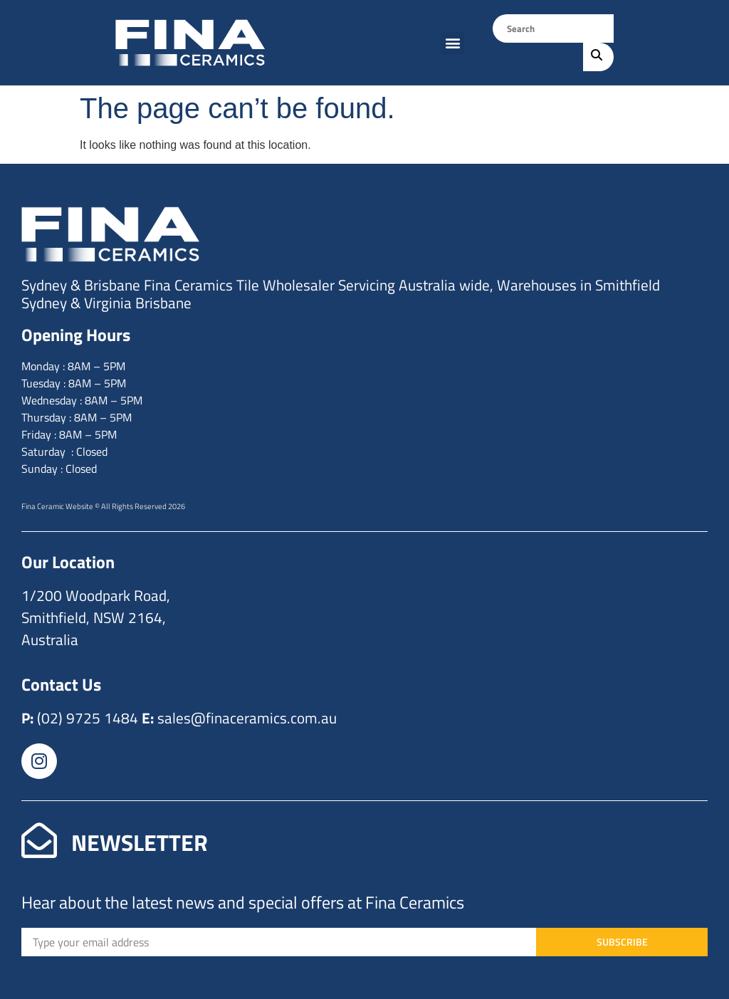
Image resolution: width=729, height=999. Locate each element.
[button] (452, 43)
